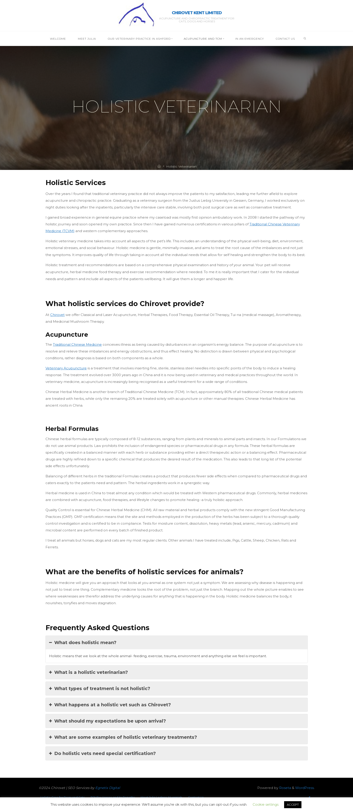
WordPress (304, 788)
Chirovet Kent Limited (197, 12)
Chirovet (57, 315)
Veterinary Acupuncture (66, 368)
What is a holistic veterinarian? (88, 672)
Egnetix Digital (107, 788)
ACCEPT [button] (293, 804)
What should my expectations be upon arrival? (107, 720)
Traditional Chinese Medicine (77, 344)
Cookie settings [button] (265, 804)
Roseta (284, 788)
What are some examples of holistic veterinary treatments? (123, 737)
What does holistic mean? (82, 642)
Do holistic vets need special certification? (102, 753)
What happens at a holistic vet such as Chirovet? (110, 704)
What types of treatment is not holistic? (99, 688)
